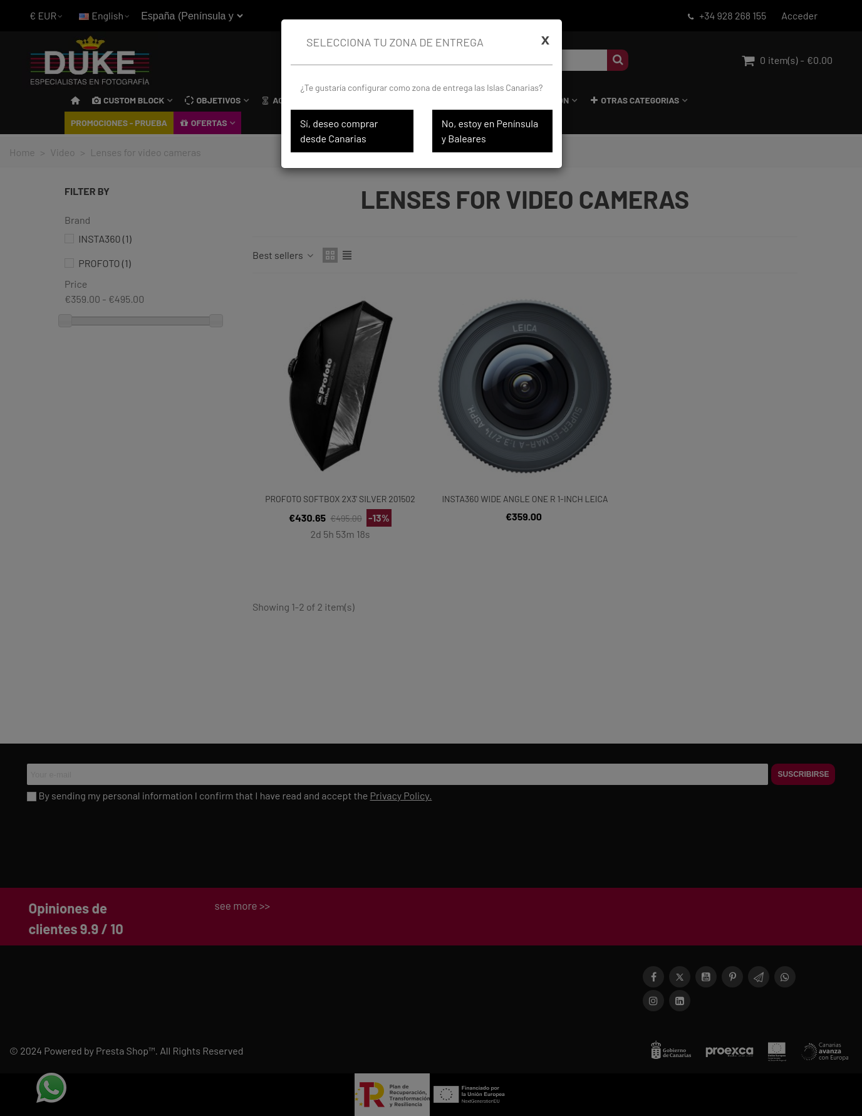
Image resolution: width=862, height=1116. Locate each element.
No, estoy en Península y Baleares (490, 130)
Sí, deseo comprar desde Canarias (339, 130)
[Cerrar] (545, 39)
